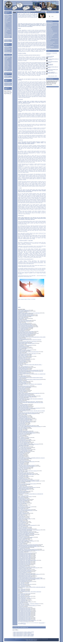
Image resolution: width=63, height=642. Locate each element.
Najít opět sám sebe (21, 388)
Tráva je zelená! (21, 464)
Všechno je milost (21, 453)
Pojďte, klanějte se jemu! (22, 355)
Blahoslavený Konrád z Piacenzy (24, 385)
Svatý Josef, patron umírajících (23, 406)
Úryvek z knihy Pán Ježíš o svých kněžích (25, 325)
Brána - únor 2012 (21, 595)
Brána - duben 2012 (21, 590)
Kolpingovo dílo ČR (50, 43)
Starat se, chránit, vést (22, 387)
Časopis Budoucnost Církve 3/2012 (24, 579)
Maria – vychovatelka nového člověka (24, 496)
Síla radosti (20, 485)
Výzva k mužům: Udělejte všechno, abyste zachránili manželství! (29, 426)
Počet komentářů (41, 622)
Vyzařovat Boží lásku (22, 484)
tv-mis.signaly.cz (7, 92)
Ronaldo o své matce (22, 350)
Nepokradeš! (20, 312)
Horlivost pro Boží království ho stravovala (25, 315)
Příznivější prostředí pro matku (23, 499)
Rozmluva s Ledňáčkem (22, 572)
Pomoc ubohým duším (22, 329)
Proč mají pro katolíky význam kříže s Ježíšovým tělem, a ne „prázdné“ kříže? (31, 373)
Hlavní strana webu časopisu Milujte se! (7, 83)
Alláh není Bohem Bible (22, 383)
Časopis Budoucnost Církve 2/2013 (24, 573)
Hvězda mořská (21, 436)
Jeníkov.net (48, 40)
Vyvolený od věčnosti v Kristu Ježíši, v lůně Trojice (27, 353)
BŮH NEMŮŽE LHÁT (22, 452)
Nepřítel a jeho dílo (21, 536)
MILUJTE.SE (53, 1)
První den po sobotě (21, 502)
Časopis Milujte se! (50, 23)
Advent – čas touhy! (21, 360)
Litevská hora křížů (21, 498)
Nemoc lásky (20, 429)
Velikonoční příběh (21, 501)
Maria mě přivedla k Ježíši (22, 342)
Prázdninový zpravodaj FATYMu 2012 (24, 584)
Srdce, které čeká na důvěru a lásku (24, 421)
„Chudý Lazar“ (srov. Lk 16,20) (23, 321)
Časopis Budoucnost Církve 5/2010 (24, 609)
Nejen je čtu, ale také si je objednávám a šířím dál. (50, 72)
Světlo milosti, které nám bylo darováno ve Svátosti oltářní (28, 370)
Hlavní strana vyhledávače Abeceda (7, 77)
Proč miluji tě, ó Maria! (22, 391)
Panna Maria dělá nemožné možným (24, 367)
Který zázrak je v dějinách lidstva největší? (25, 537)
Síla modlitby (20, 454)
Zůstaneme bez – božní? (22, 433)
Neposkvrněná (20, 520)
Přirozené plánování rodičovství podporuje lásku (26, 432)
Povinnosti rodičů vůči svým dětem (24, 335)
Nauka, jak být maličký (22, 427)
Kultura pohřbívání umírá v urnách (24, 395)
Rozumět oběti (20, 602)
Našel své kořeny (21, 541)
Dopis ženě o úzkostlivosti (22, 538)
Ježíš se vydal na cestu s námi (23, 472)
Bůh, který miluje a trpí (22, 441)
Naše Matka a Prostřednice (23, 500)
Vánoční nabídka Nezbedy (22, 416)
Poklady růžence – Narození (23, 318)
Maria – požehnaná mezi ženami (24, 437)
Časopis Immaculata (50, 35)
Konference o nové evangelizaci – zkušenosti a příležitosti (28, 603)
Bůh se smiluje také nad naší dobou (24, 408)
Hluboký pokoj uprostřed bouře (23, 394)
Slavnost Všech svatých (22, 316)
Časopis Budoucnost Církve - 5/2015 (24, 555)
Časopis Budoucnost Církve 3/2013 (24, 571)
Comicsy (5, 50)
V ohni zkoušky (20, 475)
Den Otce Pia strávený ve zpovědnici (24, 334)
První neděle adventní (22, 521)
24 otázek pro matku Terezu (23, 417)
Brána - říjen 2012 (21, 582)
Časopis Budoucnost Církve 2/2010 (24, 615)
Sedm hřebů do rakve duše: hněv (24, 451)
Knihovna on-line (7, 49)
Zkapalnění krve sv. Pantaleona (23, 535)
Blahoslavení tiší (21, 492)
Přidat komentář (20, 623)
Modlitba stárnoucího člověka (23, 488)
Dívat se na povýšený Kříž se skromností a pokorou (27, 483)
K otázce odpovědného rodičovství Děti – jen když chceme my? (29, 529)
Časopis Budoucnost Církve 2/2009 (24, 614)
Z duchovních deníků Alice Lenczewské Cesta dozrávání (28, 544)
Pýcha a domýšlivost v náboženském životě (25, 326)
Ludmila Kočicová (23, 622)
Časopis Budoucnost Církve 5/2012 (24, 576)
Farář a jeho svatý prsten (22, 503)
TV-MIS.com (40, 1)
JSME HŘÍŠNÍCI (21, 445)
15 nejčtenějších (7, 41)
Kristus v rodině (21, 317)
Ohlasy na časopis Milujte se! (23, 310)
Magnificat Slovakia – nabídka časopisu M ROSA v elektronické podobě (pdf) (31, 587)
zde (10, 90)
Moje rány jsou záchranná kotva (23, 442)
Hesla (5, 26)
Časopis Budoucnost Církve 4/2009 (24, 613)
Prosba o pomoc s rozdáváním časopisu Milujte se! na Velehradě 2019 (30, 493)
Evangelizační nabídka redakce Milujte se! (25, 473)
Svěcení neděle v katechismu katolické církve (26, 540)
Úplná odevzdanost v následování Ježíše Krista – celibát (28, 401)
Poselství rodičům (21, 456)
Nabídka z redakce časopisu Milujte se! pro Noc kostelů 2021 (29, 393)
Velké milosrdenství (21, 330)
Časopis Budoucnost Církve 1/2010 (24, 618)
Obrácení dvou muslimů (22, 415)
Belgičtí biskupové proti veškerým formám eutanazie (27, 545)
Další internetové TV (50, 31)
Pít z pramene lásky (21, 548)
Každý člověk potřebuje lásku (23, 491)
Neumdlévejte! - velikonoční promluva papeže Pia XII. (27, 549)
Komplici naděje (21, 455)
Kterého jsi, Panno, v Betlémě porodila (25, 356)
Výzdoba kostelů (7, 36)
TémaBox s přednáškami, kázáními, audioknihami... (52, 39)
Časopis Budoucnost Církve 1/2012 (24, 593)
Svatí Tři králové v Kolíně (22, 354)
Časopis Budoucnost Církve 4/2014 (24, 562)
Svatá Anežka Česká (21, 524)
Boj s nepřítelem (21, 463)
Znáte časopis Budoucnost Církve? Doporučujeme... (27, 620)
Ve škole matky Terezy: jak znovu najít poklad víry (27, 466)
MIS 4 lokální (6, 65)
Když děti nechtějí (21, 462)
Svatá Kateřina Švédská (22, 376)
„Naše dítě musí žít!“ (21, 514)
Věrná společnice (21, 438)
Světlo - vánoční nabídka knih (23, 366)
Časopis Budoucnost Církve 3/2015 (24, 558)
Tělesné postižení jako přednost (23, 489)
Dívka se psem (20, 523)
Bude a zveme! (6, 17)
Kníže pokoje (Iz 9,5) (21, 358)
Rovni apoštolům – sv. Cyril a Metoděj (24, 345)
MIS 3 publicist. (6, 63)
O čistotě (19, 322)
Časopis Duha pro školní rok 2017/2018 (25, 552)
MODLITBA (20, 380)
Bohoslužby (6, 18)
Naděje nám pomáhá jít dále (23, 407)
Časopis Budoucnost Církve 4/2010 (24, 610)
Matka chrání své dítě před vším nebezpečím (26, 333)
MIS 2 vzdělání (6, 62)
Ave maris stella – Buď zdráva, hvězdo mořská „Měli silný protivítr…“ (30, 364)
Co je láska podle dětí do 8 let (23, 467)
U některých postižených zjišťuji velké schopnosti (26, 487)
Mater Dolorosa (21, 497)
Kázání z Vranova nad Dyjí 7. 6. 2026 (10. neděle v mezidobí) (23, 635)
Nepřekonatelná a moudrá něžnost (24, 418)
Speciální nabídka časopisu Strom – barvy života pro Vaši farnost (29, 591)
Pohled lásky (20, 430)
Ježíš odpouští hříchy (22, 423)
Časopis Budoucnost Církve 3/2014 (24, 563)
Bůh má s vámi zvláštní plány (23, 446)
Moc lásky (20, 490)
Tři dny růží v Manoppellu (22, 527)
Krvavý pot (20, 344)
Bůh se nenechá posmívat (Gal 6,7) (24, 449)
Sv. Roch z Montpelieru (22, 542)
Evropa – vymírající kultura (23, 450)
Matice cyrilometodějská (50, 34)
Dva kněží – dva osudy (22, 460)
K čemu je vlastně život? (22, 522)
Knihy (5, 32)
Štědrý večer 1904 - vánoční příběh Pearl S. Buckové (27, 470)
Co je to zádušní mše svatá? (23, 328)
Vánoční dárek (20, 362)
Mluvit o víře (20, 414)
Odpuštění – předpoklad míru (23, 513)
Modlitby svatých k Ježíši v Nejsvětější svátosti (26, 343)
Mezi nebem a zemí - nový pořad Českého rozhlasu (27, 560)
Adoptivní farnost (7, 21)
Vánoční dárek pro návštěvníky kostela (25, 419)
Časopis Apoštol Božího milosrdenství (24, 581)
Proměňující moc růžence (22, 530)
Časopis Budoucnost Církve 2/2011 (24, 608)
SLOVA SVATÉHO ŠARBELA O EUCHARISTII (26, 534)
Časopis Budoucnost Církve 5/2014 (24, 561)
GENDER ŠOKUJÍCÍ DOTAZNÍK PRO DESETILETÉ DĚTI (28, 412)
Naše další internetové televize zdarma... (7, 70)
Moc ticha (19, 363)
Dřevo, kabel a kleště (21, 375)
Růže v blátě (20, 515)
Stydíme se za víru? (21, 517)
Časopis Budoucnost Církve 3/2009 (24, 612)
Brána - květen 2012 (21, 589)
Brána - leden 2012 (21, 597)
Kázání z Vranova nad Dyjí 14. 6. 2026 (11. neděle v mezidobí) (23, 634)
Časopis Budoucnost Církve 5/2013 (24, 566)
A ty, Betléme (20, 469)
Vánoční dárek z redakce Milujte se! (24, 311)
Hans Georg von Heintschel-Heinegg (24, 324)
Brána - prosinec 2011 (22, 599)
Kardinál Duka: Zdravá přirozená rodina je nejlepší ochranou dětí (29, 379)
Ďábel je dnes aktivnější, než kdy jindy (25, 570)
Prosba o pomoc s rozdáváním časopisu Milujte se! (27, 605)
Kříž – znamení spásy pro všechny (24, 447)
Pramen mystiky (21, 495)
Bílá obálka (20, 319)
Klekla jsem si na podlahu (22, 428)
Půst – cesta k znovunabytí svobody (24, 509)
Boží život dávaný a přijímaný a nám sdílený (26, 331)
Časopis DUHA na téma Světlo (23, 564)
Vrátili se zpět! (20, 392)
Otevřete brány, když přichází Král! (24, 359)
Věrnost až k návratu (21, 434)
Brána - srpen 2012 (21, 585)
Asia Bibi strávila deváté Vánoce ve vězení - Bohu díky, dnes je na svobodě (31, 410)
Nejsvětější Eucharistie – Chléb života (24, 349)
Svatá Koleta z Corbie (22, 382)
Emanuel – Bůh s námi (22, 468)
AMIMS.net (34, 1)
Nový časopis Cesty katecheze (23, 621)
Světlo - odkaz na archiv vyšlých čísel (24, 611)
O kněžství (20, 352)
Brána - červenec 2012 (22, 586)
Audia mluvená (6, 67)
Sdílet (19, 307)
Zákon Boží (20, 400)
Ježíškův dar (20, 519)
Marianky (5, 30)
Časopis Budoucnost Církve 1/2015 (24, 559)
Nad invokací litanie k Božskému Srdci (25, 420)
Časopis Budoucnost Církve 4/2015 (24, 556)
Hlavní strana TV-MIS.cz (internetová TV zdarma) (7, 58)
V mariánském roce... (22, 504)
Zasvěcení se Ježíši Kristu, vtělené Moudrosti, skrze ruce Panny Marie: (30, 402)
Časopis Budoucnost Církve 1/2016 (24, 554)
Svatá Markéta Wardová (22, 338)
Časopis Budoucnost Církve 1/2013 (24, 575)
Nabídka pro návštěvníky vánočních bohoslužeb (26, 525)
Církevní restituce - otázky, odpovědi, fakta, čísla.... (53, 45)
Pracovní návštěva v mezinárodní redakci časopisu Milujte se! (29, 574)
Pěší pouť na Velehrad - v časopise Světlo (25, 314)
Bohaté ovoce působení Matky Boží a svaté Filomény (27, 341)
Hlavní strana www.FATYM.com (7, 15)
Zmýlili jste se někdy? (22, 409)
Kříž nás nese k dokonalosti (23, 443)
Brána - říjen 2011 (21, 604)
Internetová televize (50, 30)
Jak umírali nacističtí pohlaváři (23, 476)
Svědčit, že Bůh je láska (22, 448)
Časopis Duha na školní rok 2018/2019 (25, 528)
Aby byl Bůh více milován (22, 369)
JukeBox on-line (49, 37)
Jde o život (20, 435)
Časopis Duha (20, 606)
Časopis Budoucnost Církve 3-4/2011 (24, 601)
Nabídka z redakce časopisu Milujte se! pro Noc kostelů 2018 (29, 550)
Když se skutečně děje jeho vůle (23, 547)
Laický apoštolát (21, 397)
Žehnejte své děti (21, 512)
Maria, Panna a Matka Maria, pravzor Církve (26, 532)
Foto (5, 25)
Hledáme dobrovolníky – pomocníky (24, 598)
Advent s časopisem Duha (22, 580)
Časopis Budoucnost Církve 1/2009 (24, 617)
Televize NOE (49, 27)
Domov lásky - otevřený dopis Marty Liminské (26, 465)
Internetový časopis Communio (23, 616)
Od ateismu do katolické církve (23, 444)
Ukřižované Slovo (21, 346)
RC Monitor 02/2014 (21, 565)
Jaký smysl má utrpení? (22, 439)
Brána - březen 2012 (21, 594)
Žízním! (19, 482)
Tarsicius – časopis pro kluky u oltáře (24, 557)
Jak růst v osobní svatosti (22, 323)
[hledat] (52, 16)
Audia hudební (6, 66)
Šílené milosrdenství (21, 507)
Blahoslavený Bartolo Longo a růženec (25, 332)
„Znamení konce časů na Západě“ (24, 569)
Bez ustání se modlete (22, 361)
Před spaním (20, 511)
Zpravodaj (6, 22)
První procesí (20, 505)
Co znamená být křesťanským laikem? (25, 531)
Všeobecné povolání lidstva (23, 479)
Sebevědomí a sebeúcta (22, 568)
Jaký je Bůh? (20, 543)
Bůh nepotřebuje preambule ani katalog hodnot (26, 461)
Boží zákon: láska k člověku (23, 486)
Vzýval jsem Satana (21, 422)
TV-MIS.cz (47, 1)
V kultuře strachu (21, 516)
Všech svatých (20, 526)
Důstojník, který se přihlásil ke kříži (24, 518)
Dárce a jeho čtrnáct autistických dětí (24, 320)
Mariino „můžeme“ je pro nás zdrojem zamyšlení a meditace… (29, 480)
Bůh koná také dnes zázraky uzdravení (25, 386)
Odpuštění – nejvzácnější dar (23, 381)
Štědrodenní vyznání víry (22, 357)
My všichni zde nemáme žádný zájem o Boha (26, 425)
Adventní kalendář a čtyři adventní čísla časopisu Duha (28, 567)
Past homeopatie (21, 459)
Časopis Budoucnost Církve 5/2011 (24, 596)
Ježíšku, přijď (20, 471)
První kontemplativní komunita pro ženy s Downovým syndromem (29, 339)
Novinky (5, 59)
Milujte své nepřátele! (22, 481)
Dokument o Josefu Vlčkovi (23, 607)
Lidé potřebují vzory (21, 478)
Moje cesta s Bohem (21, 389)
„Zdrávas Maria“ (21, 477)
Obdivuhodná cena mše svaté (23, 431)
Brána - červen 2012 (21, 588)
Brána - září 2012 (21, 583)
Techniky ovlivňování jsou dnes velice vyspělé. (26, 474)
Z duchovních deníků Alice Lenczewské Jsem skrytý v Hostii (28, 546)
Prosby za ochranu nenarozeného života (25, 510)
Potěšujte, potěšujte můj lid (23, 368)
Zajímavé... (6, 33)
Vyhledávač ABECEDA (50, 46)
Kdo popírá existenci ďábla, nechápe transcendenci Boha (28, 351)
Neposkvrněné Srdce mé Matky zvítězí (25, 396)
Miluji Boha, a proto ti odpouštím (23, 533)
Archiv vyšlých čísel (7, 85)
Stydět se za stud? (21, 424)
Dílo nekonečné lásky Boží (22, 405)
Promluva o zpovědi (21, 539)
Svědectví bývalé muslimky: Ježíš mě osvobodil (26, 413)
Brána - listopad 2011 (22, 600)
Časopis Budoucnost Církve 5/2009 (24, 619)
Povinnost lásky (21, 508)
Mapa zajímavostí (7, 29)
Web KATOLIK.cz (49, 26)
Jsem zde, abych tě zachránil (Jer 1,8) (25, 506)
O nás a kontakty (7, 37)
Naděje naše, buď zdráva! (22, 390)
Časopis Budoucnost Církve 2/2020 (24, 440)
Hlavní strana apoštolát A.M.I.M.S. (7, 47)
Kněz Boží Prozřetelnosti (22, 347)
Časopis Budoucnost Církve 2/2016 (24, 553)
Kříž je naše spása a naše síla (23, 336)
